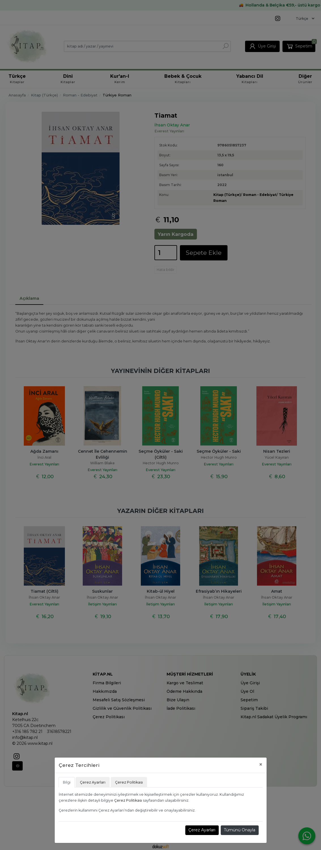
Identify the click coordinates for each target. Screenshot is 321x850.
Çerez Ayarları (201, 829)
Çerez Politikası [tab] (129, 782)
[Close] (261, 764)
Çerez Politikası (128, 800)
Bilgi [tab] (67, 782)
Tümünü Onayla (239, 829)
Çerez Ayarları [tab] (92, 782)
